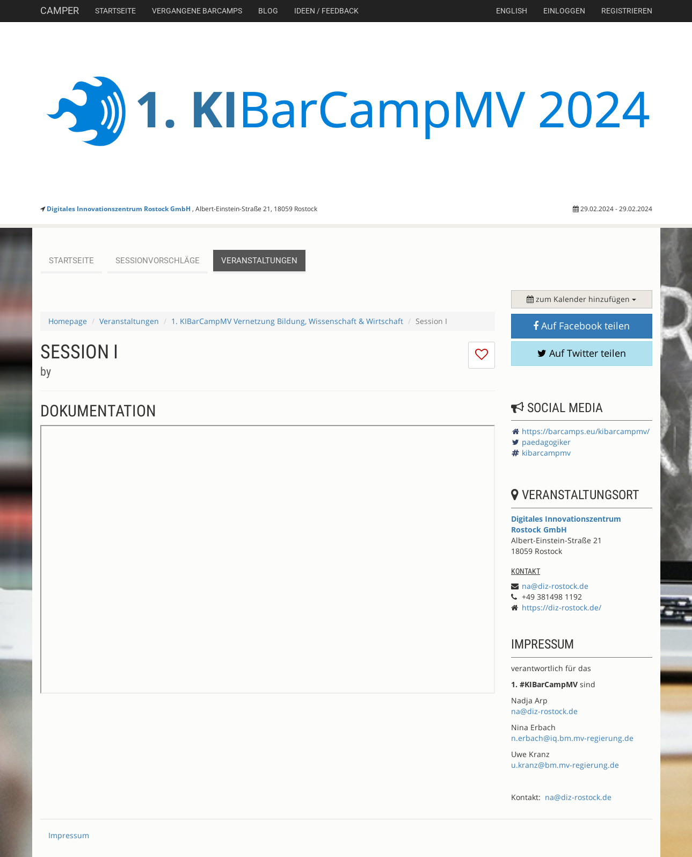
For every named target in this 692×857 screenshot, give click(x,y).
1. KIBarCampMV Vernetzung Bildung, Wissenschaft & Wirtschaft (287, 321)
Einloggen (564, 10)
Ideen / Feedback (326, 10)
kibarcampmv (546, 453)
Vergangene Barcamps (197, 10)
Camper (59, 10)
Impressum (68, 835)
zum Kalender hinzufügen (581, 299)
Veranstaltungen (259, 260)
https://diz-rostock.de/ (561, 607)
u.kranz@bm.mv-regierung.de (565, 765)
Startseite (115, 10)
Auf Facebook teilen (581, 325)
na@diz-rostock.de (555, 586)
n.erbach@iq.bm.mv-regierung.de (572, 738)
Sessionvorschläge (157, 260)
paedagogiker (546, 442)
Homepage (67, 321)
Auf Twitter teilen (581, 353)
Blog (268, 10)
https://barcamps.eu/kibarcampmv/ (586, 431)
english (511, 10)
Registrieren (626, 10)
